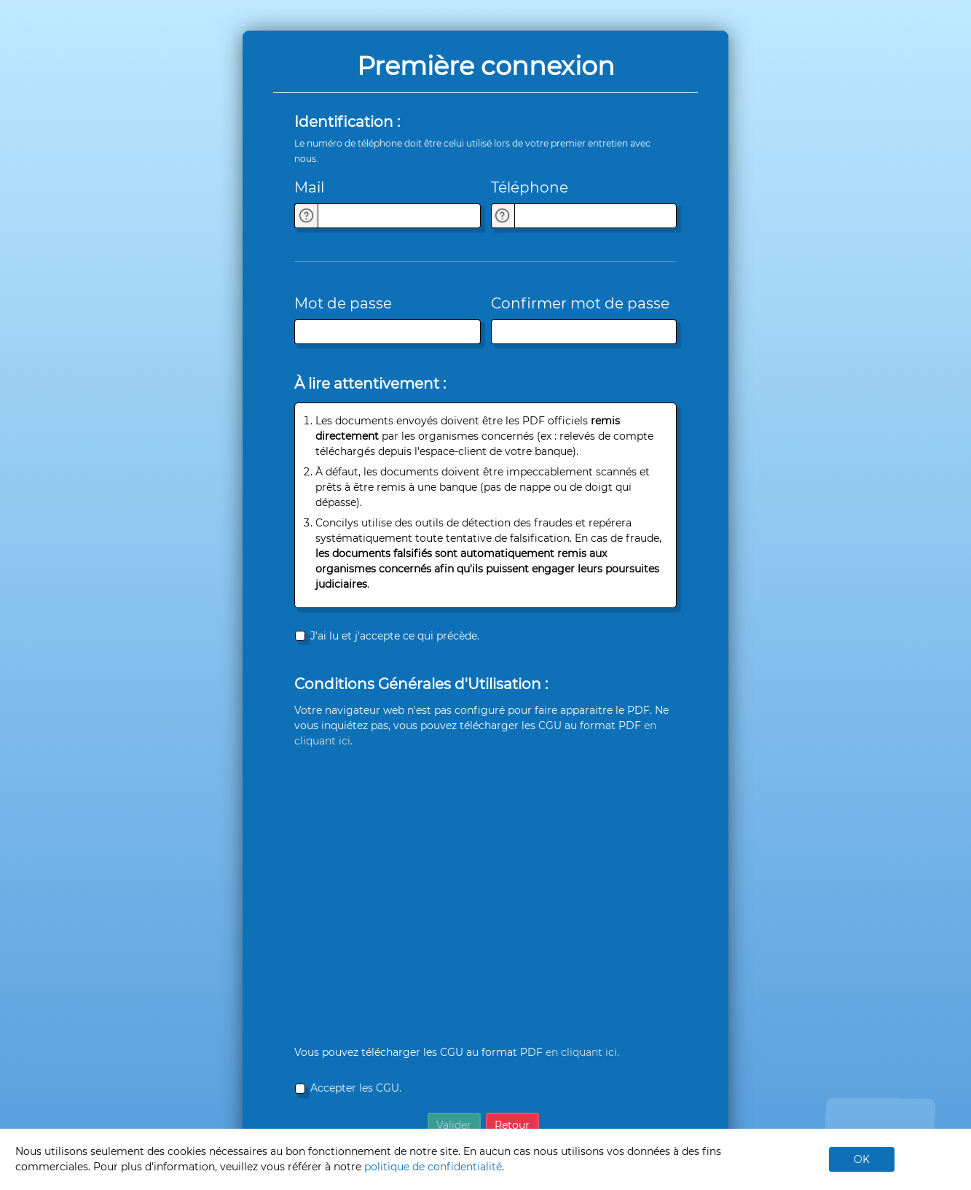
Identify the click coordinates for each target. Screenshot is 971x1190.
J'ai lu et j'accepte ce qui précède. (394, 635)
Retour (512, 1125)
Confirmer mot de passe (580, 303)
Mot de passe (343, 303)
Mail (309, 187)
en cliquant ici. (582, 1052)
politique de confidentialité (433, 1166)
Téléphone (529, 187)
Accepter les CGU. (355, 1087)
